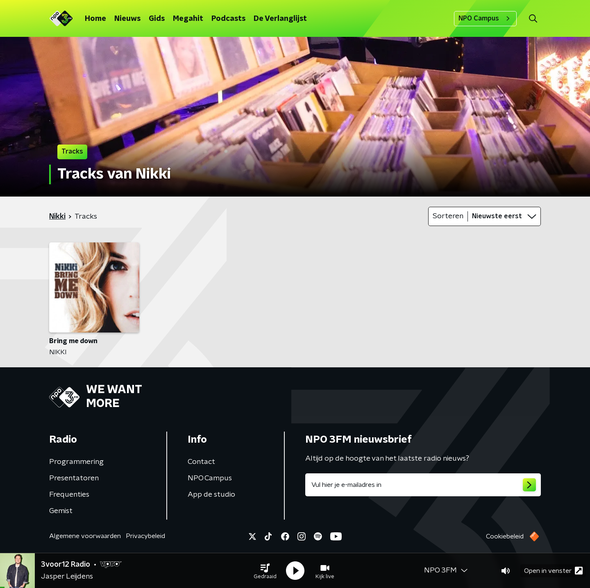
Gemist (61, 511)
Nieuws (127, 19)
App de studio (211, 494)
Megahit (188, 19)
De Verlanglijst (280, 19)
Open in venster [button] (553, 570)
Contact (201, 462)
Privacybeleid (145, 536)
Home (95, 19)
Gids (157, 19)
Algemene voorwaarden (85, 536)
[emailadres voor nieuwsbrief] (423, 484)
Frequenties (69, 494)
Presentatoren (74, 478)
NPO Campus (485, 18)
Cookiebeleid (505, 536)
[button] (265, 571)
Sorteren (448, 216)
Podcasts (228, 19)
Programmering (76, 462)
